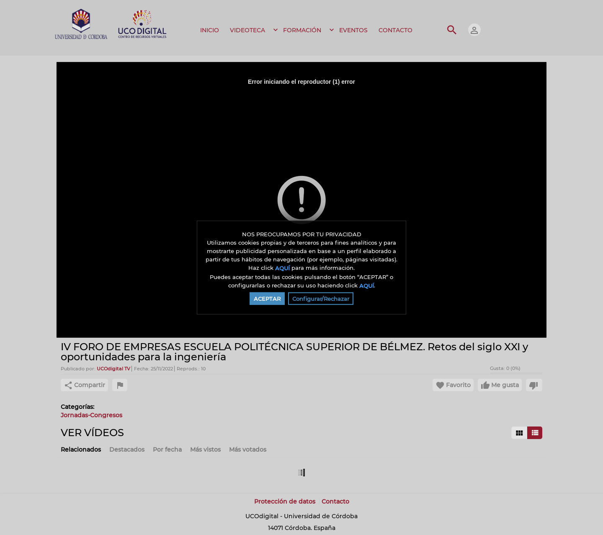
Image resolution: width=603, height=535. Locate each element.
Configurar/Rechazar (320, 298)
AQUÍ (282, 268)
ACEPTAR (267, 298)
